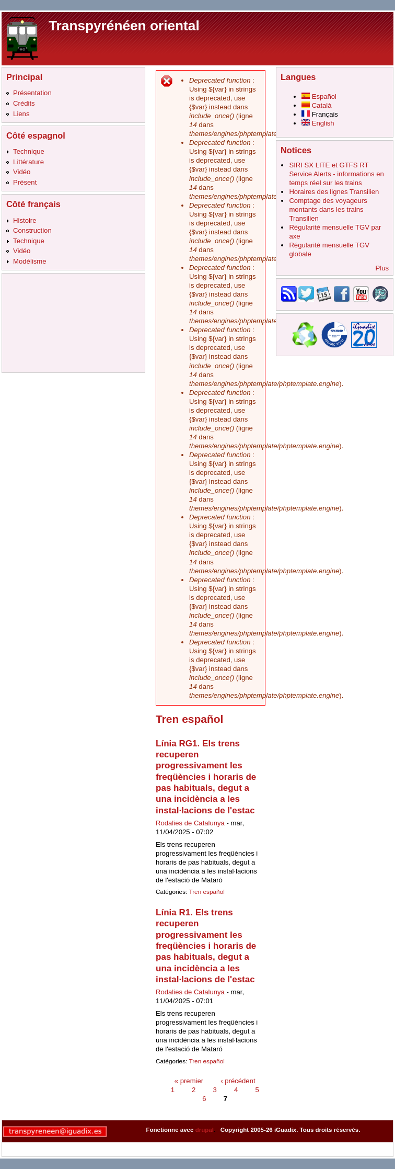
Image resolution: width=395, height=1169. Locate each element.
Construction (32, 230)
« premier (189, 1080)
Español (318, 96)
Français (319, 114)
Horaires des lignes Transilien (334, 192)
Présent (25, 182)
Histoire (24, 220)
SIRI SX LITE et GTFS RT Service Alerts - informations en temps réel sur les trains (336, 174)
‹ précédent (237, 1080)
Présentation (32, 93)
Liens (21, 114)
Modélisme (29, 261)
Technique (28, 151)
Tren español (206, 891)
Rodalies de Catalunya (190, 823)
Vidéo (21, 172)
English (317, 123)
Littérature (28, 162)
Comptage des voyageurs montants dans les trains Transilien (328, 209)
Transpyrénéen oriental (124, 25)
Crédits (24, 103)
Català (316, 105)
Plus (382, 268)
